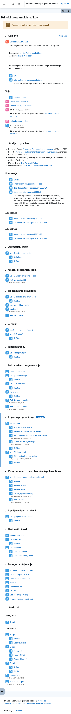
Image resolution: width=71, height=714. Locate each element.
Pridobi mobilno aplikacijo (14, 704)
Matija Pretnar (25, 53)
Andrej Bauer (37, 53)
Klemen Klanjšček (24, 56)
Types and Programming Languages (38, 149)
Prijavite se (64, 4)
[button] (13, 4)
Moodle (19, 710)
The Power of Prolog (29, 163)
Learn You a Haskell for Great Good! (37, 166)
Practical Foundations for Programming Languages (36, 152)
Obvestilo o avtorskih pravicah (38, 704)
